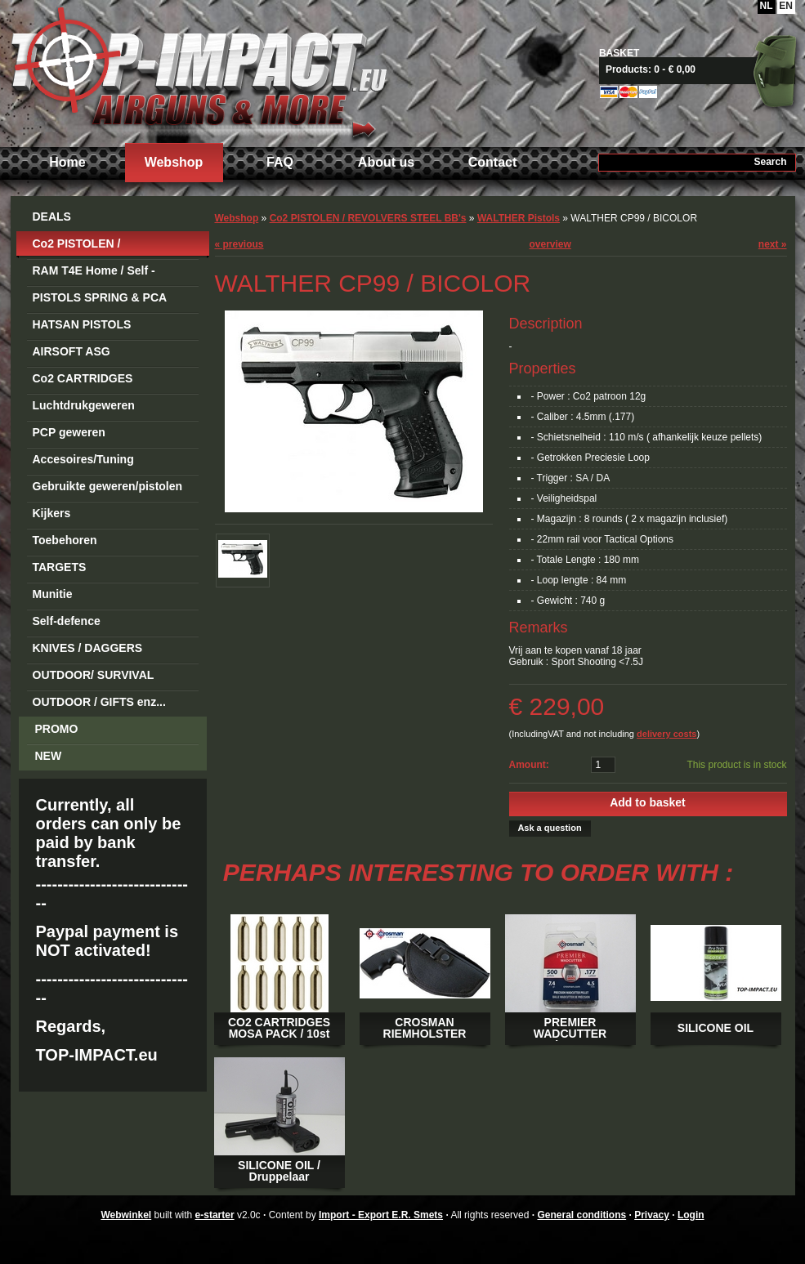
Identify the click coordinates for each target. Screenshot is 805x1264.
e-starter (215, 1215)
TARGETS (60, 567)
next (772, 244)
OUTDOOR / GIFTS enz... (99, 701)
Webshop (174, 162)
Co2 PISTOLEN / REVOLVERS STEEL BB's (102, 246)
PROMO (56, 728)
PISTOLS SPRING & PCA (100, 297)
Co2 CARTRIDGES (83, 378)
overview (550, 244)
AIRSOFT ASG (71, 351)
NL (766, 5)
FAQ (279, 162)
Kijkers (52, 513)
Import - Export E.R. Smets (199, 71)
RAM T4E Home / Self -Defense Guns (94, 273)
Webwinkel (126, 1215)
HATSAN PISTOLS (82, 324)
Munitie (53, 594)
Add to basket (648, 802)
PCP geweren (69, 432)
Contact (492, 162)
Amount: (529, 764)
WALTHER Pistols (518, 218)
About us (386, 162)
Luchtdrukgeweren (84, 405)
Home (67, 162)
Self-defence (67, 621)
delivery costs (666, 734)
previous (239, 244)
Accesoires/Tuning (83, 459)
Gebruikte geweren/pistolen (108, 486)
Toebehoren (65, 540)
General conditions (581, 1215)
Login (691, 1215)
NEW (48, 755)
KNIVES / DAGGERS (88, 647)
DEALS (52, 216)
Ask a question (549, 828)
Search (770, 161)
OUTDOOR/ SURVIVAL (93, 674)
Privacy (651, 1215)
